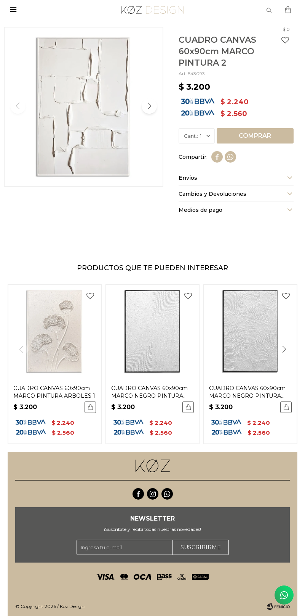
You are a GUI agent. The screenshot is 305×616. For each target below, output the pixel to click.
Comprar (255, 135)
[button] (149, 106)
